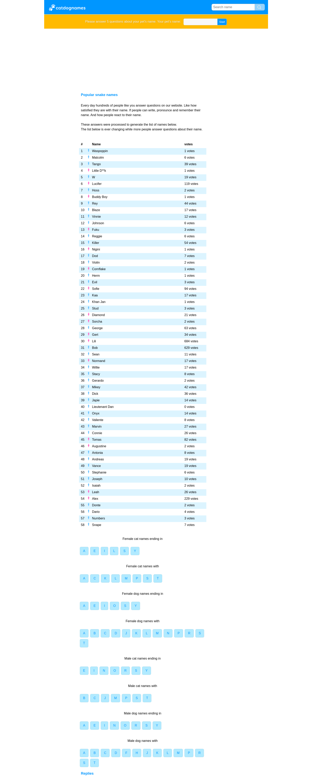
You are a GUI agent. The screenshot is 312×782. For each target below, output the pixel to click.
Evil (94, 282)
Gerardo (98, 380)
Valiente (97, 420)
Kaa (95, 295)
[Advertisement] (156, 58)
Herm (96, 275)
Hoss (95, 190)
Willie (96, 367)
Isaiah (96, 485)
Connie (97, 433)
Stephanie (99, 472)
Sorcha (97, 321)
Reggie (97, 236)
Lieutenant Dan (103, 406)
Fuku (95, 229)
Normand (98, 361)
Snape (96, 525)
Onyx (95, 413)
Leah (95, 492)
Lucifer (97, 183)
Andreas (98, 459)
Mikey (96, 387)
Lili (94, 341)
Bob (95, 347)
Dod (95, 256)
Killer (95, 242)
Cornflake (99, 269)
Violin (96, 262)
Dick (95, 393)
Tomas (96, 439)
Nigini (96, 249)
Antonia (97, 452)
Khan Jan (99, 302)
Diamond (98, 315)
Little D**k (99, 170)
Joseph (97, 479)
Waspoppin (100, 151)
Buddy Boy (99, 197)
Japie (96, 400)
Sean (95, 354)
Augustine (99, 446)
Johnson (98, 223)
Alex (95, 498)
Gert (95, 334)
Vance (96, 466)
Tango (96, 164)
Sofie (95, 288)
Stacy (96, 374)
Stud (95, 308)
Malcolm (98, 157)
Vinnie (96, 216)
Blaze (96, 210)
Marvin (97, 426)
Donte (96, 505)
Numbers (98, 518)
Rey (95, 203)
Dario (96, 511)
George (97, 328)
